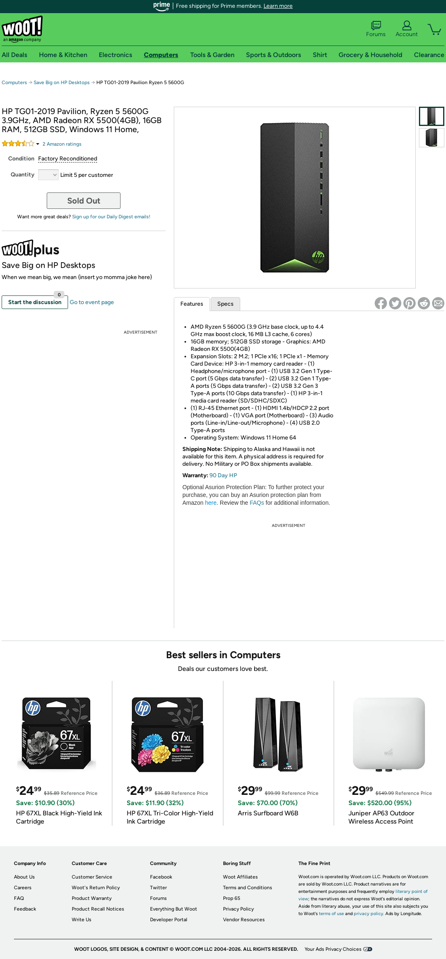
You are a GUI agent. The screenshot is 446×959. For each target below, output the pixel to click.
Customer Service (92, 877)
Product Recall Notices (98, 909)
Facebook (161, 877)
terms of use (331, 913)
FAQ (19, 898)
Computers (14, 82)
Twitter (158, 887)
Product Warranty (92, 898)
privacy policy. (369, 913)
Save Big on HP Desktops (62, 82)
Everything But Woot (173, 909)
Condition (21, 158)
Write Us (81, 919)
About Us (24, 877)
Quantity (22, 174)
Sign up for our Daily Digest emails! (111, 217)
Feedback (25, 909)
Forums (376, 29)
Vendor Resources (244, 919)
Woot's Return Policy (96, 887)
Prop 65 (231, 898)
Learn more (278, 5)
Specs (225, 303)
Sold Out (83, 201)
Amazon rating (62, 144)
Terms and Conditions (247, 887)
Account (407, 29)
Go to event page (92, 302)
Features (191, 303)
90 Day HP (223, 475)
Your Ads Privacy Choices (333, 949)
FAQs (257, 502)
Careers (23, 887)
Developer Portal (168, 919)
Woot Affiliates (240, 877)
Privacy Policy (238, 909)
